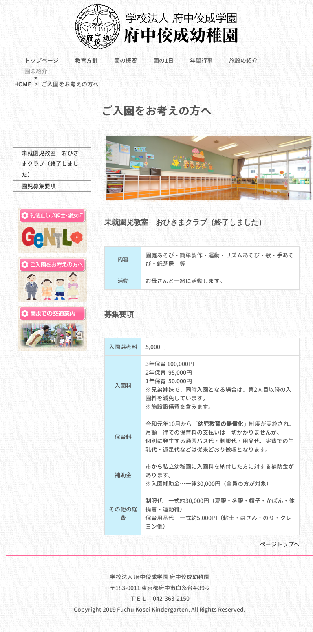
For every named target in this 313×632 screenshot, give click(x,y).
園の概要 (125, 60)
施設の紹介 (243, 60)
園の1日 (163, 60)
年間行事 (201, 60)
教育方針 (86, 60)
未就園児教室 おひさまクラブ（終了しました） (50, 163)
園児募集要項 (39, 186)
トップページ (41, 60)
